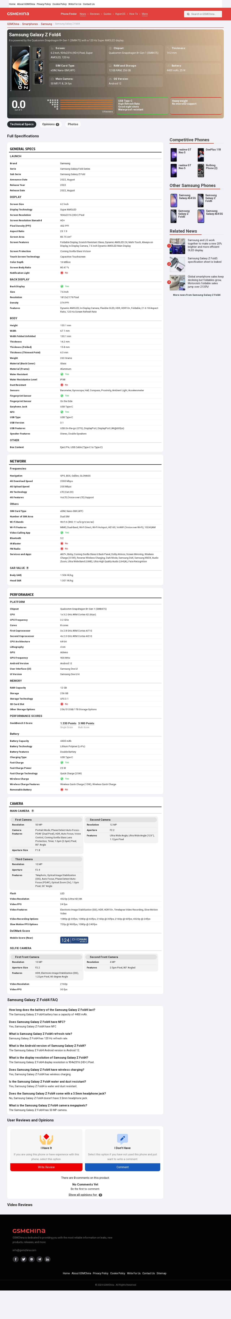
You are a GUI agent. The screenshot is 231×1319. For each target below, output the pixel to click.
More (145, 13)
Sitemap (161, 1273)
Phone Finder (69, 13)
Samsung (65, 163)
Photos (73, 124)
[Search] (188, 14)
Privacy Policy (44, 4)
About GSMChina (26, 4)
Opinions (50, 124)
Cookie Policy (60, 4)
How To (133, 13)
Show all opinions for (85, 1194)
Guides (107, 13)
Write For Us (74, 4)
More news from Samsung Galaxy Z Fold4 (196, 295)
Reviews (95, 13)
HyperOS (120, 13)
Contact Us (89, 4)
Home (12, 4)
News (83, 13)
